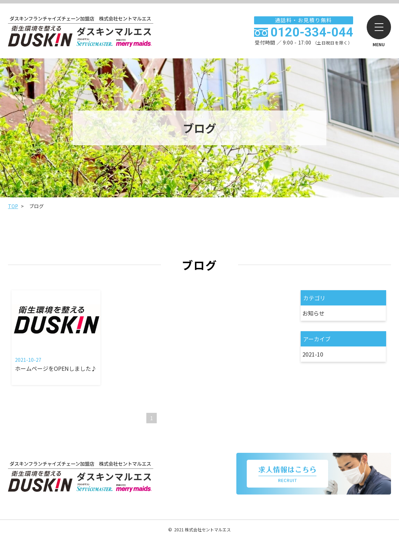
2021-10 (312, 354)
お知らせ (313, 313)
